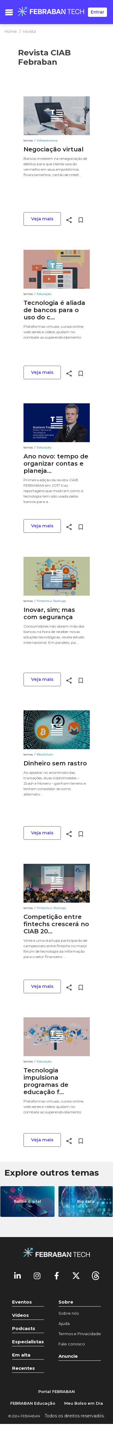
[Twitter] (76, 1275)
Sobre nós (68, 1313)
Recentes (23, 1368)
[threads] (96, 1275)
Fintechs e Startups (51, 601)
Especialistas (28, 1341)
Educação (44, 294)
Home (11, 31)
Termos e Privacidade (79, 1333)
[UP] (101, 1413)
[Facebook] (57, 1275)
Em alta (21, 1355)
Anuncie (68, 1356)
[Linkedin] (17, 1275)
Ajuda (64, 1323)
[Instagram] (37, 1275)
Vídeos (20, 1315)
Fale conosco (71, 1343)
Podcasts (23, 1328)
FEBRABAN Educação (32, 1403)
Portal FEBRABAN (56, 1391)
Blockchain (45, 754)
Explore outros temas (52, 1173)
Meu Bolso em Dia (83, 1403)
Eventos (22, 1302)
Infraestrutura (47, 140)
